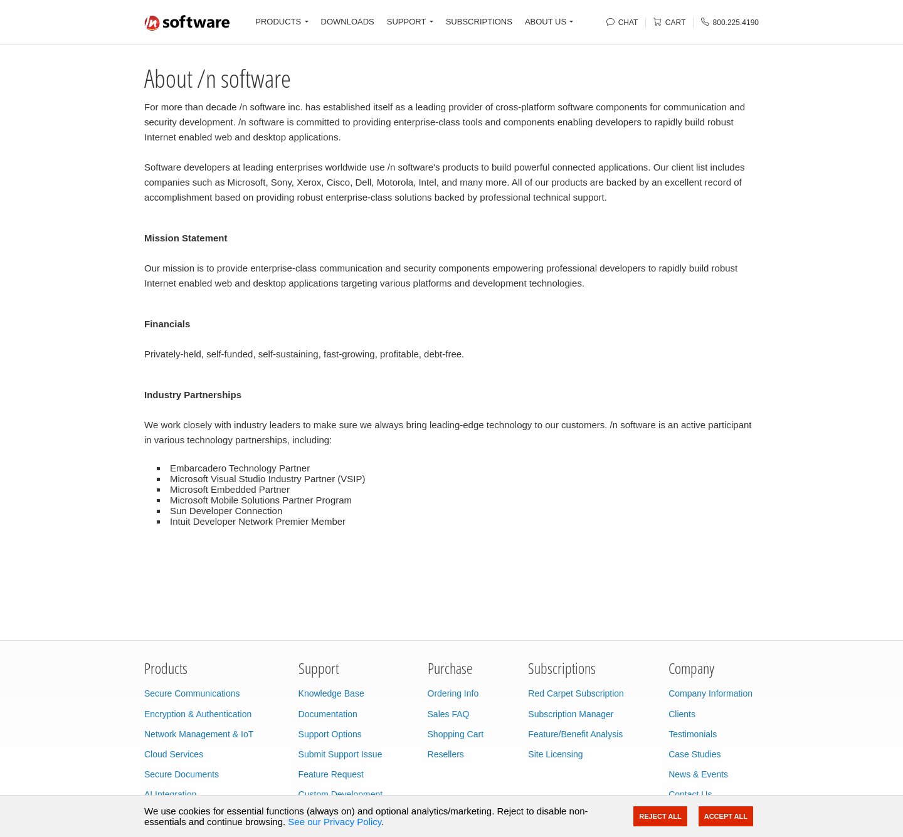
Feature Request (331, 774)
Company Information (710, 693)
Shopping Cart (456, 734)
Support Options (330, 734)
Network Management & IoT (198, 734)
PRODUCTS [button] (278, 21)
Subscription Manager (570, 714)
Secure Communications (192, 693)
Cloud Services (173, 754)
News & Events (698, 774)
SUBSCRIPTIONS (479, 21)
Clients (681, 714)
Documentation (327, 714)
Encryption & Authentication (197, 714)
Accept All (725, 816)
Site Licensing (555, 754)
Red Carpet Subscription (576, 693)
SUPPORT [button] (406, 21)
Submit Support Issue (340, 754)
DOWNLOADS (347, 21)
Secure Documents (181, 774)
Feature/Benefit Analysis (575, 734)
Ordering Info (453, 693)
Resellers (446, 754)
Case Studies (694, 754)
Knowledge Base (331, 693)
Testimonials (692, 734)
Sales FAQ (449, 714)
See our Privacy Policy (334, 821)
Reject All (660, 816)
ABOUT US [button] (545, 21)
